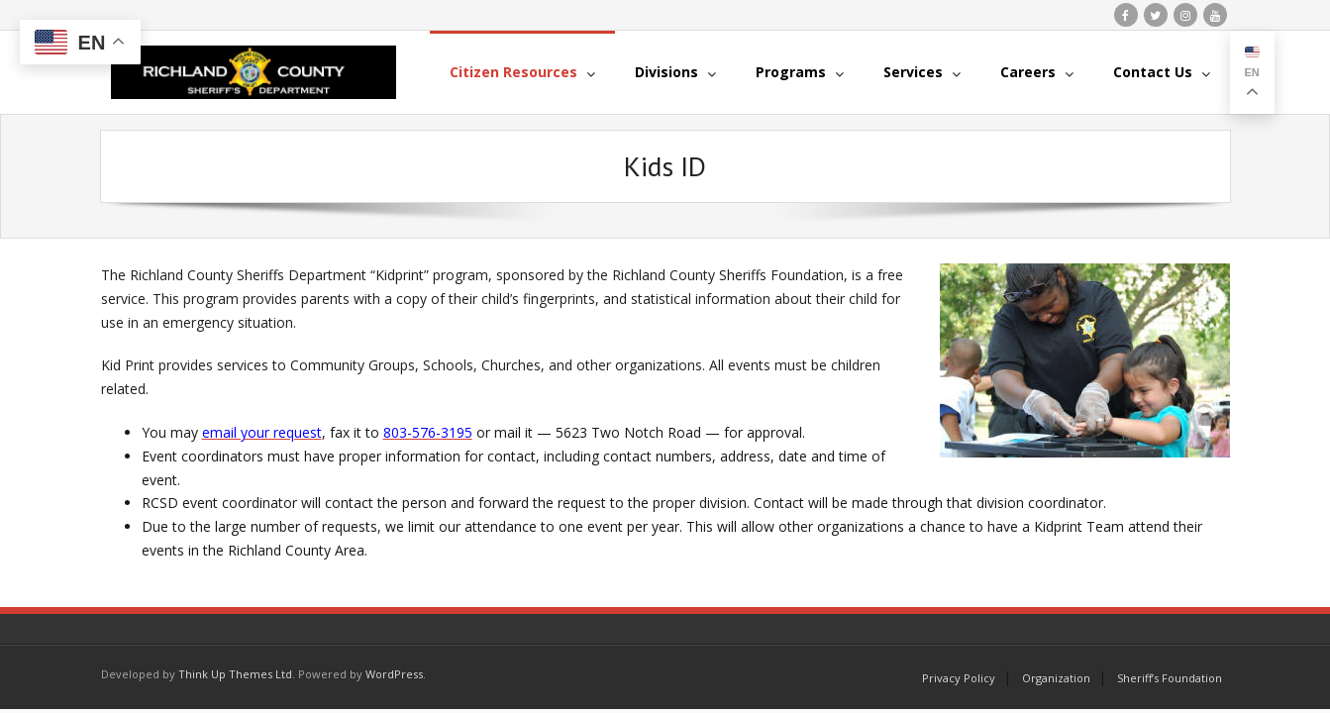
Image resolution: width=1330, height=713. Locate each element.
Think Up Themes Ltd (235, 673)
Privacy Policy (958, 677)
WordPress (394, 673)
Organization (1056, 677)
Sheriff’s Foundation (1169, 677)
